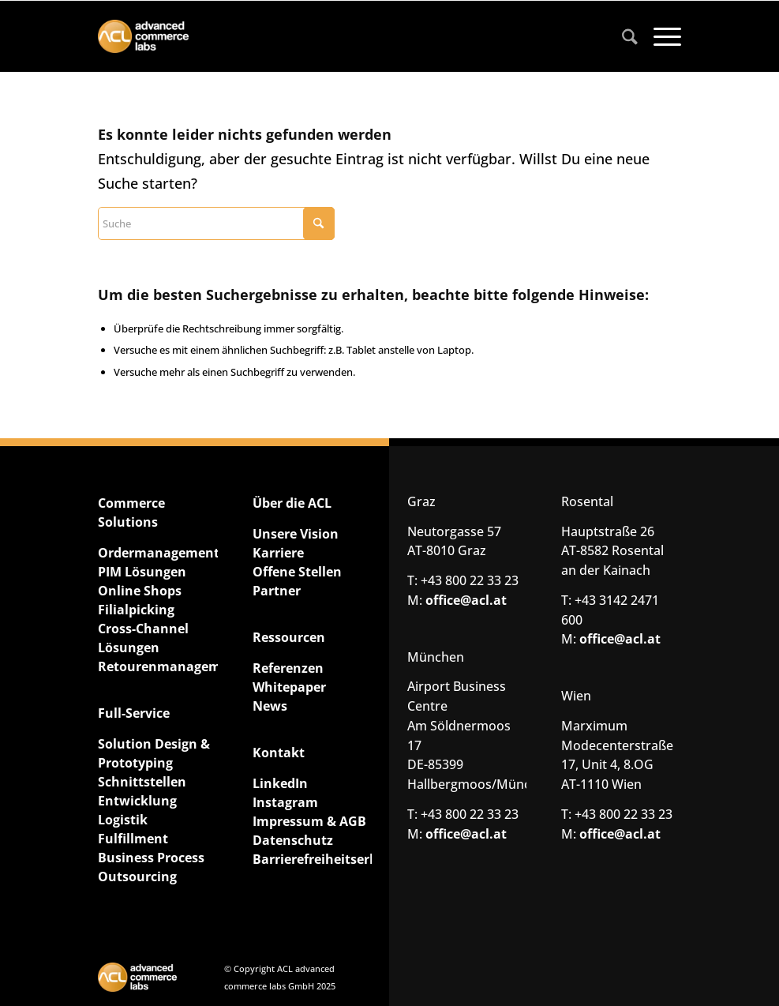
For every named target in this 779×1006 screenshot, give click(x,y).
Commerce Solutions (131, 512)
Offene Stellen (297, 571)
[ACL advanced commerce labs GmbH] (143, 37)
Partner (277, 590)
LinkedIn (280, 783)
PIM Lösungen (142, 571)
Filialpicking (136, 609)
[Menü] (659, 36)
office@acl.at (466, 600)
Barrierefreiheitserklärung (312, 859)
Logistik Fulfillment (133, 829)
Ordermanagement (157, 552)
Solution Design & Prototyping (154, 753)
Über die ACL (292, 503)
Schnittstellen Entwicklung (142, 791)
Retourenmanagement (157, 666)
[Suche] (622, 36)
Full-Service (134, 713)
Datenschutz (293, 840)
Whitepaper (289, 687)
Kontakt (279, 752)
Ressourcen (289, 637)
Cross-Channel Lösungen (143, 638)
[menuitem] (622, 36)
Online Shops (140, 590)
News (270, 706)
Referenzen (288, 668)
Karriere (278, 552)
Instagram (285, 802)
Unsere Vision (296, 533)
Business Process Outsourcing (151, 867)
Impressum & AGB (309, 821)
